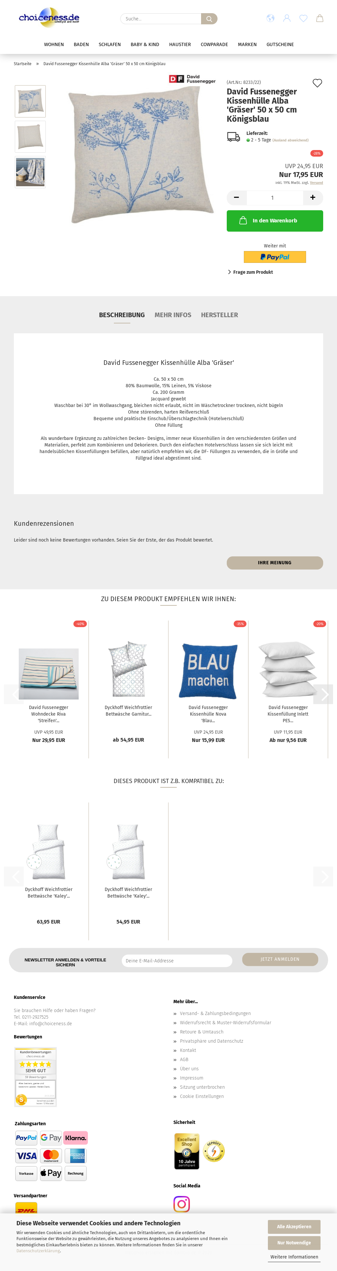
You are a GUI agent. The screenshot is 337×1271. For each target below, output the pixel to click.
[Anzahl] (274, 198)
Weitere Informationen (294, 1257)
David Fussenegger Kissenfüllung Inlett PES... (288, 714)
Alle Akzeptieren (294, 1227)
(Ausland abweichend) (290, 140)
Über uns (189, 1069)
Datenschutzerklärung (38, 1250)
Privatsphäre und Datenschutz (211, 1041)
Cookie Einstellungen (202, 1096)
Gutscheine (280, 44)
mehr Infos (173, 315)
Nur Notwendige (294, 1243)
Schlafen (110, 44)
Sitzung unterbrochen (202, 1087)
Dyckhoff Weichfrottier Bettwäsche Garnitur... (128, 711)
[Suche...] (209, 18)
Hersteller (219, 315)
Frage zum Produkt (253, 272)
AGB (184, 1059)
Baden (81, 44)
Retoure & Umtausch (201, 1032)
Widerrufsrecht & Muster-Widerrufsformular (225, 1023)
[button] (270, 19)
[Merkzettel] (303, 19)
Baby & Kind (145, 44)
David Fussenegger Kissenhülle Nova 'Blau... (208, 714)
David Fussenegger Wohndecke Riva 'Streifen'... (48, 714)
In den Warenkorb (267, 220)
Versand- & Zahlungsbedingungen (215, 1013)
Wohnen (54, 44)
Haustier (180, 44)
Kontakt (188, 1050)
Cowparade (214, 44)
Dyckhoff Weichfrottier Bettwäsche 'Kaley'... (48, 893)
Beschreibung (122, 315)
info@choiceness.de (50, 1024)
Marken (247, 44)
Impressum (191, 1078)
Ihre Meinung (275, 563)
